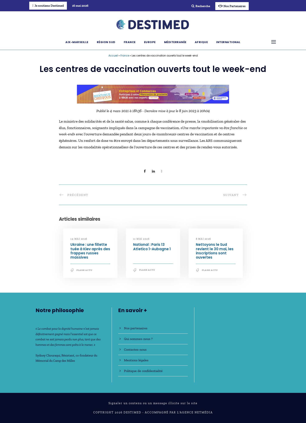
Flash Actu (84, 270)
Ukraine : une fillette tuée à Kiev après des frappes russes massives (90, 251)
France (130, 42)
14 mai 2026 (78, 238)
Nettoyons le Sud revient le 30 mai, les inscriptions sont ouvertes (214, 251)
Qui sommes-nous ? (138, 339)
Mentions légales (136, 360)
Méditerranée (175, 42)
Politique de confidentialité (143, 371)
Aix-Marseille (76, 42)
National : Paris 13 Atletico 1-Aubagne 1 (152, 246)
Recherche (200, 6)
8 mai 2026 (203, 238)
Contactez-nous (135, 349)
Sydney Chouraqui (48, 355)
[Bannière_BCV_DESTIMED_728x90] (153, 93)
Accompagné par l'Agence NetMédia (179, 412)
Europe (150, 42)
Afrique (201, 42)
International (228, 42)
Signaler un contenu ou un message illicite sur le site (153, 403)
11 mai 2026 (141, 238)
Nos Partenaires (232, 6)
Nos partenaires (135, 328)
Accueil (113, 55)
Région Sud (106, 42)
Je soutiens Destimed (48, 6)
